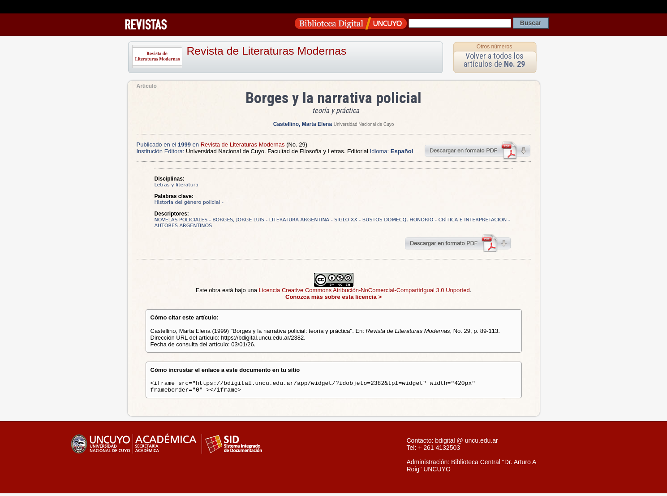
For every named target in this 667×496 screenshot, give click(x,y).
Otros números (494, 46)
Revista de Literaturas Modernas (267, 51)
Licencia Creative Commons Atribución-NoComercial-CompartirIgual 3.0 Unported (364, 290)
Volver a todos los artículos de (494, 60)
